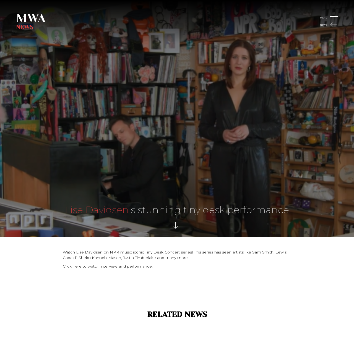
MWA (30, 18)
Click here (72, 266)
